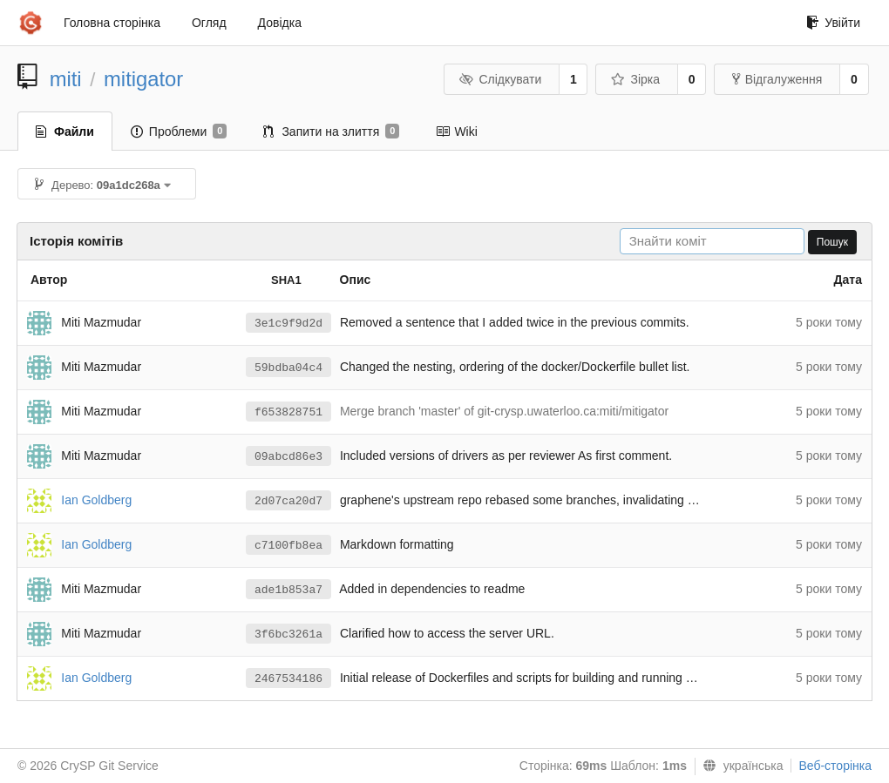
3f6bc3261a (288, 634)
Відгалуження (777, 79)
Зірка (635, 79)
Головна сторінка (112, 23)
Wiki (456, 131)
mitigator (143, 79)
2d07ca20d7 (288, 501)
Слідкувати (500, 79)
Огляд (209, 23)
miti (66, 79)
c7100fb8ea (288, 545)
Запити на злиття (331, 131)
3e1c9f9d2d (288, 323)
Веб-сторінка (835, 766)
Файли (65, 131)
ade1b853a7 (288, 590)
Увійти (833, 23)
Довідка (280, 23)
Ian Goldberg (96, 499)
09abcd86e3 (288, 456)
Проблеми (179, 131)
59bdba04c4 (288, 368)
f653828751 (288, 412)
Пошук (832, 242)
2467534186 (288, 678)
